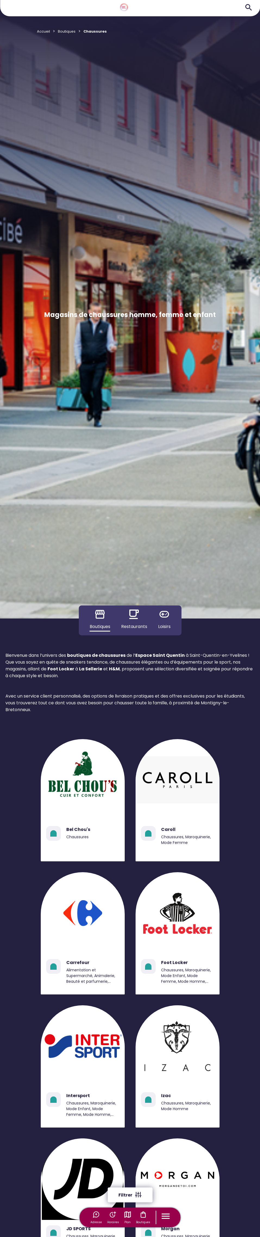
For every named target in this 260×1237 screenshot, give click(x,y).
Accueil (43, 31)
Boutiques (143, 1217)
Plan (127, 1217)
